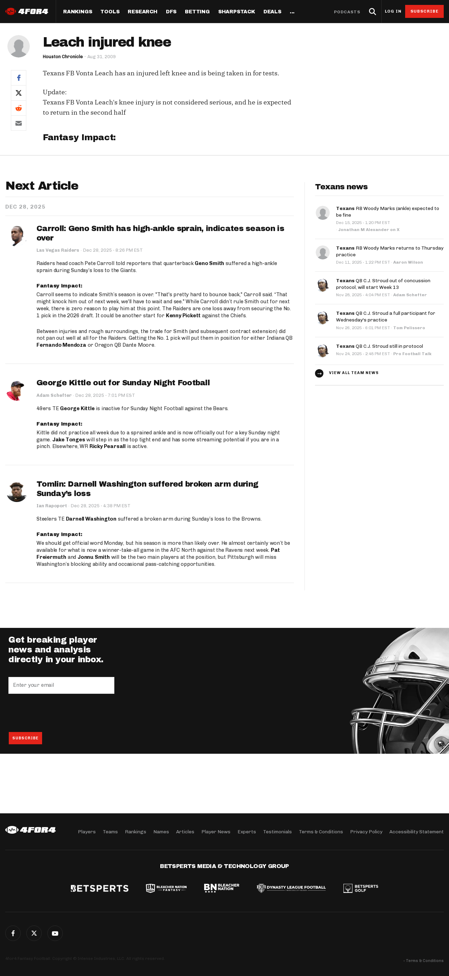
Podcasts (347, 11)
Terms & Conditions (321, 831)
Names (161, 831)
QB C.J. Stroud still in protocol (379, 343)
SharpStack (236, 11)
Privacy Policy (366, 831)
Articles (185, 831)
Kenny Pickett (183, 315)
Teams (110, 831)
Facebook (13, 933)
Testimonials (277, 831)
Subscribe (424, 11)
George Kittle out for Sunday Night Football (123, 383)
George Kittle (77, 408)
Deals (272, 11)
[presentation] (61, 712)
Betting (197, 11)
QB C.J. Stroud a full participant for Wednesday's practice (385, 314)
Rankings (77, 11)
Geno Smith (209, 263)
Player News (215, 831)
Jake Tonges (68, 439)
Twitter (34, 933)
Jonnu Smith (94, 557)
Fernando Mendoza (61, 345)
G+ (55, 933)
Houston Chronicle (63, 56)
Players (87, 831)
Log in (393, 11)
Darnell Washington (91, 519)
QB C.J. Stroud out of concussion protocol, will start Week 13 (383, 282)
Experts (246, 831)
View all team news (354, 370)
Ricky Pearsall (107, 446)
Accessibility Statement (416, 831)
